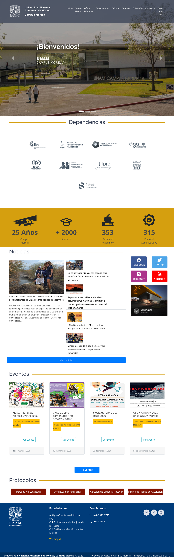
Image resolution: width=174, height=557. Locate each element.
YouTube (159, 276)
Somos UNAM (78, 10)
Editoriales (138, 8)
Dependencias (102, 8)
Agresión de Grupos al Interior (106, 491)
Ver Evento (28, 439)
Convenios (150, 8)
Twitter (159, 262)
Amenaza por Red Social (67, 491)
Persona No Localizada (28, 491)
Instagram (138, 276)
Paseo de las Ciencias (161, 11)
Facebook (139, 262)
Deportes (126, 8)
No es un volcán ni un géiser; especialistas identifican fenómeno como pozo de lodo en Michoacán (88, 276)
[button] (13, 58)
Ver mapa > (55, 539)
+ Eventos (87, 470)
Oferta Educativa (88, 10)
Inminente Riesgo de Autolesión (145, 491)
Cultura (115, 8)
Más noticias (66, 360)
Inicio (70, 8)
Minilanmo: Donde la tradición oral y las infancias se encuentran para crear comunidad (86, 349)
